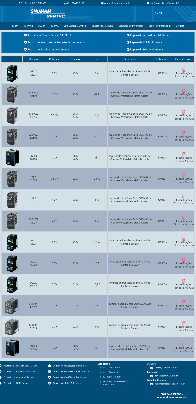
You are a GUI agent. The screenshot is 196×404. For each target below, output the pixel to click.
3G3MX (54, 25)
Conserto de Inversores (130, 25)
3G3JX (15, 25)
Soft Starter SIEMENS (75, 25)
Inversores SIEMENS (102, 25)
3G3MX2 (28, 25)
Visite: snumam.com (160, 25)
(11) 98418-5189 (74, 3)
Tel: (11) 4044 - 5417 (110, 372)
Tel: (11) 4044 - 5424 (110, 367)
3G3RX (41, 25)
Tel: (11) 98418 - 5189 (111, 377)
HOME (159, 12)
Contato (180, 25)
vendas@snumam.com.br (115, 3)
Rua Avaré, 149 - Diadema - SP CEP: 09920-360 (115, 383)
